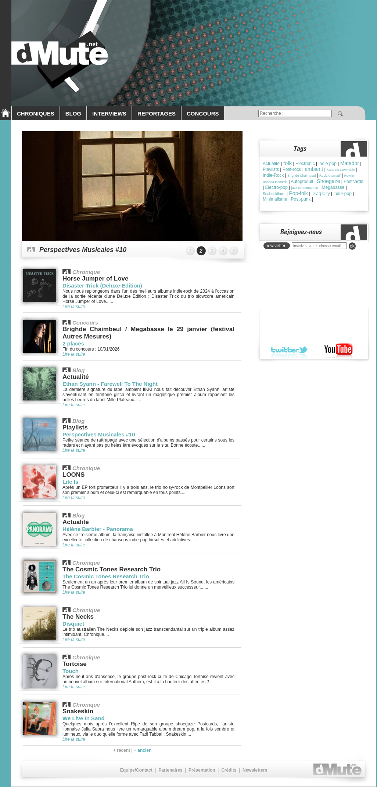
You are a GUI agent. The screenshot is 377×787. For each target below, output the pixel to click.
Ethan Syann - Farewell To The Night (110, 384)
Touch (70, 671)
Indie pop (327, 163)
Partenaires (170, 770)
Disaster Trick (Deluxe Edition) (102, 285)
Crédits (228, 770)
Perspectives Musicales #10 (82, 249)
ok (352, 246)
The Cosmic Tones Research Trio (105, 576)
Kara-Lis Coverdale (341, 170)
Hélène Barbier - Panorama (97, 529)
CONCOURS (203, 113)
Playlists (271, 169)
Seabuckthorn (274, 194)
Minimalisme (275, 199)
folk (287, 163)
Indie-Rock (273, 175)
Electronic (305, 163)
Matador (349, 163)
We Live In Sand (83, 718)
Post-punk (300, 199)
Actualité (271, 163)
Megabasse (333, 187)
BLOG (73, 113)
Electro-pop (276, 187)
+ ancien (142, 750)
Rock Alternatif (330, 175)
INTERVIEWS (109, 113)
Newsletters (255, 770)
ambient (314, 169)
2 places (73, 343)
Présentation (201, 770)
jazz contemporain (304, 188)
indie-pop (342, 193)
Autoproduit (302, 181)
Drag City (321, 193)
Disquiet (73, 624)
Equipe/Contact (136, 770)
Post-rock (292, 169)
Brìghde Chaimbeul (301, 175)
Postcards (353, 181)
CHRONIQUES (35, 113)
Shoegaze (328, 181)
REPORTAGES (156, 113)
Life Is (70, 482)
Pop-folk (298, 193)
